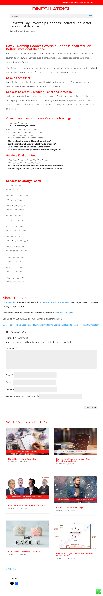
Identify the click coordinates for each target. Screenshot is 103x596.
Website (10, 389)
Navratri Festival (29, 31)
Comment (11, 348)
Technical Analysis (64, 312)
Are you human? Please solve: (44, 396)
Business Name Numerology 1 (70, 507)
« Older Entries (13, 569)
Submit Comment (90, 407)
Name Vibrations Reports (59, 325)
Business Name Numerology (31, 325)
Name (9, 375)
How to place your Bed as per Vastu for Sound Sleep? (74, 554)
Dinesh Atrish (17, 31)
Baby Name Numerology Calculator (24, 551)
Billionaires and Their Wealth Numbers (26, 505)
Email (9, 382)
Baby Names (9, 325)
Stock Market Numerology (86, 325)
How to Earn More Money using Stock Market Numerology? (73, 460)
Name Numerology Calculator (22, 459)
